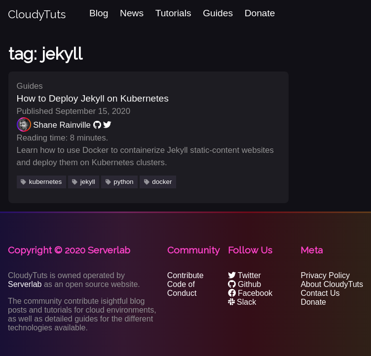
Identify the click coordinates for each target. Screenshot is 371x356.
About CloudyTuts (331, 284)
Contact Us (319, 293)
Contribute (185, 275)
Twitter (244, 275)
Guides (218, 13)
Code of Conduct (182, 288)
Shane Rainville (62, 125)
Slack (242, 302)
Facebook (250, 293)
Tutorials (173, 13)
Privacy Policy (325, 275)
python (123, 181)
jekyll (87, 181)
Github (244, 284)
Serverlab (24, 284)
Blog (98, 13)
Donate (260, 13)
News (132, 13)
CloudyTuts (37, 14)
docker (162, 181)
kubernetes (45, 181)
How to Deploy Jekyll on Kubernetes (93, 98)
